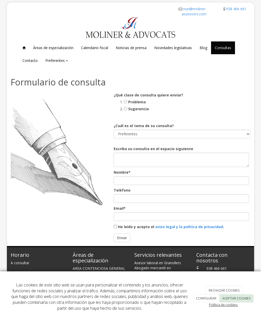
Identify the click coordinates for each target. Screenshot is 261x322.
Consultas (223, 47)
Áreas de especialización (53, 47)
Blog (203, 47)
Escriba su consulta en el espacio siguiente (153, 148)
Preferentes (56, 60)
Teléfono (122, 190)
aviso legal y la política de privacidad (189, 226)
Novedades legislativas (173, 47)
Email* (120, 208)
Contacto (30, 60)
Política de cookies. (223, 304)
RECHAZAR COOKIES (224, 290)
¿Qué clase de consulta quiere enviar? (148, 95)
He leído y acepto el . (169, 226)
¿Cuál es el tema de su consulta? (144, 125)
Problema (135, 101)
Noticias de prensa (131, 47)
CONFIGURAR (206, 298)
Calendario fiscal (94, 47)
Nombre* (122, 172)
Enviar (122, 237)
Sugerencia (136, 108)
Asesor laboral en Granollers (157, 262)
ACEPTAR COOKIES (236, 298)
